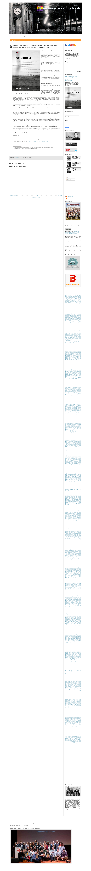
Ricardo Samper (67, 700)
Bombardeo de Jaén (68, 370)
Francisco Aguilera (70, 465)
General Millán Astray (74, 479)
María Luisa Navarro (78, 617)
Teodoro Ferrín (78, 722)
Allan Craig (69, 316)
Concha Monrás (67, 411)
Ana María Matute (68, 322)
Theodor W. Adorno (75, 725)
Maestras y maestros (72, 595)
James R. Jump (78, 512)
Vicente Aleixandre (77, 736)
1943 (77, 295)
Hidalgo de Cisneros (71, 497)
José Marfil (79, 540)
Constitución (67, 413)
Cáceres (79, 375)
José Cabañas (73, 530)
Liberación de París (73, 583)
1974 (74, 299)
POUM (70, 672)
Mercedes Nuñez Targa (77, 635)
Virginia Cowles (69, 743)
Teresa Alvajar (67, 723)
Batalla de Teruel (70, 359)
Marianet (76, 622)
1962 (68, 298)
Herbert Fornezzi (72, 495)
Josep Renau (74, 552)
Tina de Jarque (69, 726)
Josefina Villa (76, 551)
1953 (66, 297)
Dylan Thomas (70, 429)
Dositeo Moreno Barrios (68, 428)
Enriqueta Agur (72, 444)
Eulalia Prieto (67, 449)
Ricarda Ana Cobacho (72, 699)
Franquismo (67, 472)
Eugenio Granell (67, 448)
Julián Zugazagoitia (76, 570)
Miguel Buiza (74, 637)
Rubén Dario (75, 707)
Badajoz (71, 353)
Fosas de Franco (68, 463)
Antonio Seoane (78, 342)
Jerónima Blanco (75, 514)
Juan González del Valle (52, 158)
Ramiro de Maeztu (70, 683)
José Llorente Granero (72, 536)
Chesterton (76, 402)
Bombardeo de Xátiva (68, 372)
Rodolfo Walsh (67, 703)
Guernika (71, 489)
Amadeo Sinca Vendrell (74, 318)
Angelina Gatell (67, 333)
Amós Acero (73, 320)
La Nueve (77, 573)
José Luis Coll (73, 537)
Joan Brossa (73, 517)
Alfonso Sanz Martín (77, 313)
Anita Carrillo (79, 333)
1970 (66, 299)
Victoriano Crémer (78, 741)
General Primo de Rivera (74, 480)
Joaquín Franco (71, 520)
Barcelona (67, 355)
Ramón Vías (79, 689)
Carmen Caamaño (67, 386)
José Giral (74, 534)
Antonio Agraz (67, 337)
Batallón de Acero (78, 360)
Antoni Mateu (69, 335)
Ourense (73, 654)
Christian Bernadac (75, 403)
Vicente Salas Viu (68, 739)
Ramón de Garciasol (73, 684)
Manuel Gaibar (74, 601)
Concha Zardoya (72, 411)
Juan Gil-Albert (72, 559)
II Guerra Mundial (45, 158)
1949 (74, 296)
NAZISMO (49, 36)
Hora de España (73, 499)
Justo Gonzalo (70, 572)
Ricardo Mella (78, 699)
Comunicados (71, 409)
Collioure (79, 406)
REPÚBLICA (11, 36)
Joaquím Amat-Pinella (77, 518)
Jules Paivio (69, 568)
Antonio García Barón (74, 338)
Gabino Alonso (70, 196)
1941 (14, 158)
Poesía (79, 670)
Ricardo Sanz (73, 700)
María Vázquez (75, 621)
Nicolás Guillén (69, 649)
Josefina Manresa (71, 551)
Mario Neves (67, 624)
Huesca (69, 500)
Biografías (20, 158)
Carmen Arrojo (79, 385)
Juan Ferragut (77, 557)
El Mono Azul (72, 433)
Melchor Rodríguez (70, 634)
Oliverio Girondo (76, 652)
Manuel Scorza (71, 605)
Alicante (77, 315)
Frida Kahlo (77, 472)
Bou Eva (68, 373)
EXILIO (35, 36)
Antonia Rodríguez (78, 336)
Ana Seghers (74, 323)
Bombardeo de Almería (68, 368)
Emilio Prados (68, 441)
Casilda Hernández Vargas (72, 394)
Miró (76, 641)
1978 (66, 300)
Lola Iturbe (68, 585)
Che (74, 402)
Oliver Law (72, 652)
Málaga (66, 596)
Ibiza (80, 501)
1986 (73, 300)
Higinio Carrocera (78, 497)
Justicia (77, 571)
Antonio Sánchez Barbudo (72, 342)
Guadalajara (67, 489)
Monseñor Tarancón (78, 642)
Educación (70, 432)
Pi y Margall (67, 668)
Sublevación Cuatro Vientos (74, 719)
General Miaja (67, 479)
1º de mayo (77, 300)
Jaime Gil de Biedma (75, 511)
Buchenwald (73, 374)
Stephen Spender (78, 718)
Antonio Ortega (69, 341)
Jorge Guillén (73, 523)
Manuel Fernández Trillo (68, 601)
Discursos (79, 424)
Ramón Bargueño (67, 684)
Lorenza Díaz (79, 585)
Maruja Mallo (74, 626)
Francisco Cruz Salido (77, 466)
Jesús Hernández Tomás (74, 516)
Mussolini (71, 644)
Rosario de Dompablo (77, 706)
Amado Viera (70, 319)
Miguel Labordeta (67, 639)
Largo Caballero (73, 575)
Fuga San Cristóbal (77, 473)
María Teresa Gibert (78, 620)
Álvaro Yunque (71, 317)
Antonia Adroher (73, 335)
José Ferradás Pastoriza (77, 532)
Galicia (79, 476)
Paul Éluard (76, 659)
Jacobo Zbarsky (76, 510)
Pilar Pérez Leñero (78, 669)
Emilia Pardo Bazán (70, 439)
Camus (79, 378)
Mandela (77, 596)
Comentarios (68, 179)
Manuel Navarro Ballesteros (77, 603)
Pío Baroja (67, 670)
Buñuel (66, 375)
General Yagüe (73, 482)
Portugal (79, 671)
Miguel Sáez (72, 639)
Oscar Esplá (70, 654)
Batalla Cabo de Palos (74, 356)
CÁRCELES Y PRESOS (42, 36)
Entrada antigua (59, 195)
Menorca (66, 635)
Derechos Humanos (73, 421)
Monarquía (72, 642)
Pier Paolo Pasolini (74, 668)
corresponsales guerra (73, 415)
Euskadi (79, 449)
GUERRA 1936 (17, 36)
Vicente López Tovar (72, 738)
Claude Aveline (67, 405)
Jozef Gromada (77, 553)
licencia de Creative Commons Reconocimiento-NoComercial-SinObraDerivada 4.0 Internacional (72, 232)
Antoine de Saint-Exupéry (69, 334)
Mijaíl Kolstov (73, 640)
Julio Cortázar (73, 571)
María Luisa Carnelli (71, 617)
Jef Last (71, 514)
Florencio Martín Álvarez (69, 462)
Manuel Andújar (76, 598)
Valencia (66, 733)
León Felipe (67, 577)
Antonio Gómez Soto (72, 339)
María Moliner (76, 618)
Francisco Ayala (75, 465)
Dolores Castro (75, 425)
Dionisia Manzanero (68, 424)
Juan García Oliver (73, 558)
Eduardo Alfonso (75, 429)
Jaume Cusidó (72, 513)
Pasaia (77, 657)
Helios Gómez (74, 494)
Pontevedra (73, 671)
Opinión (66, 653)
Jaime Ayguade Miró (68, 511)
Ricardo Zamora (78, 700)
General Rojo (73, 481)
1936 (77, 294)
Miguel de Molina (78, 637)
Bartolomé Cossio (75, 355)
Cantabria (70, 379)
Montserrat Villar (72, 643)
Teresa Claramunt (72, 723)
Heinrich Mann (70, 494)
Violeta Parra (77, 742)
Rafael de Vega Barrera (77, 680)
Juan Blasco (75, 554)
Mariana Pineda (72, 622)
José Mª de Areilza (70, 538)
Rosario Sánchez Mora (69, 707)
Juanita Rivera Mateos (68, 567)
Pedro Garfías (73, 661)
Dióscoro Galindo (73, 424)
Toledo (77, 726)
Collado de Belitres (75, 406)
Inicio (37, 195)
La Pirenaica (69, 574)
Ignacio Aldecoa (71, 502)
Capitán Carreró (74, 379)
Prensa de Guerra (72, 673)
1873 (76, 289)
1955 (70, 297)
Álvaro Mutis (67, 317)
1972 (70, 299)
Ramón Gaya (73, 685)
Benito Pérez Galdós (77, 362)
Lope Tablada (72, 585)
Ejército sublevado (76, 432)
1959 (78, 297)
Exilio (41, 158)
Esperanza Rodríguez (78, 447)
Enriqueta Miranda (78, 444)
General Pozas (69, 480)
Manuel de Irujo (78, 600)
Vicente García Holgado (74, 737)
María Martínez (71, 618)
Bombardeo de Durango (68, 369)
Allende (72, 316)
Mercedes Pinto (67, 636)
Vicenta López (72, 736)
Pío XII (70, 670)
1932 (69, 294)
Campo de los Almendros (70, 377)
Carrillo (74, 392)
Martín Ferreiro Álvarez (73, 625)
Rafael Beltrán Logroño (77, 679)
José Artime (77, 528)
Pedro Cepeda (78, 660)
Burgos (69, 375)
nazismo (79, 645)
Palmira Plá (70, 657)
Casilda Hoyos (78, 394)
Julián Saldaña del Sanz (68, 570)
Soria (66, 718)
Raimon (66, 683)
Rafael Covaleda (72, 680)
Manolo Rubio (70, 597)
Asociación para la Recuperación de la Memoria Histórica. (39, 141)
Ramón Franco (78, 684)
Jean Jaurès (67, 514)
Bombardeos (74, 372)
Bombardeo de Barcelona (76, 368)
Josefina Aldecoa (78, 549)
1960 (80, 297)
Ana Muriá (72, 322)
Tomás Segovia (70, 727)
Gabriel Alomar (73, 474)
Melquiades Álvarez (78, 634)
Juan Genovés (67, 559)
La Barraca (70, 573)
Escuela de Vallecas (71, 447)
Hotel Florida (78, 499)
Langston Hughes (67, 575)
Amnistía (70, 320)
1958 (76, 297)
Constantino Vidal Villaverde (76, 412)
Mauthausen (60, 158)
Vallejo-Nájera (79, 734)
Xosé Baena (71, 745)
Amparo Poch (67, 321)
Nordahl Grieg (70, 650)
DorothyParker (79, 427)
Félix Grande (69, 456)
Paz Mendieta (74, 660)
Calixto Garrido (70, 376)
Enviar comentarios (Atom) (18, 200)
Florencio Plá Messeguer (77, 462)
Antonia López (73, 336)
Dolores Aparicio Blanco (69, 425)
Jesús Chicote (77, 515)
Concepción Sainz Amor (77, 409)
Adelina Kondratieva (78, 303)
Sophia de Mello (78, 717)
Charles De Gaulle (70, 402)
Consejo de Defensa (68, 412)
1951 (78, 296)
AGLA (80, 304)
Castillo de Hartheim (37, 158)
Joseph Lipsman (78, 552)
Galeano (75, 476)
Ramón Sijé (67, 689)
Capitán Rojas (79, 379)
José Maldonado (71, 539)
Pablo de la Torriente (69, 655)
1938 (66, 295)
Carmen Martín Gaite (75, 390)
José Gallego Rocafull (68, 533)
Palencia (66, 657)
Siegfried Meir (70, 715)
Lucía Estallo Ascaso (76, 587)
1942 (75, 295)
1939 (69, 295)
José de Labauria (76, 531)
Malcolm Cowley (70, 596)
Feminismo (76, 457)
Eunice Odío (76, 449)
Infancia (79, 505)
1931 (66, 294)
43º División (73, 301)
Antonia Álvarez (78, 335)
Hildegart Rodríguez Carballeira (70, 498)
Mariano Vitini (70, 623)
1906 (74, 290)
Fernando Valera (78, 460)
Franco (74, 471)
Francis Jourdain (69, 464)
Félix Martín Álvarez (74, 456)
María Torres (70, 198)
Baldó (70, 354)
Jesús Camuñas (72, 515)
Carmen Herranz (70, 389)
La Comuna (74, 573)
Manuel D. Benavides (72, 600)
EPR (66, 446)
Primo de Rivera (78, 673)
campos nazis (32, 158)
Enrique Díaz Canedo (75, 443)
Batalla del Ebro (75, 359)
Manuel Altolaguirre (71, 598)
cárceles (71, 380)
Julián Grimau (74, 569)
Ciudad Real (72, 404)
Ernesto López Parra (71, 446)
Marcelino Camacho (68, 608)
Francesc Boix (75, 463)
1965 (73, 298)
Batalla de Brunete (72, 357)
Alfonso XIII (73, 314)
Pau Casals (73, 659)
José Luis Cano (69, 537)
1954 (68, 297)
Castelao (72, 395)
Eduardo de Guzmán (74, 430)
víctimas (79, 739)
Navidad (75, 645)
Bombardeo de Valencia (77, 371)
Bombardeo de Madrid (69, 371)
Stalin (71, 718)
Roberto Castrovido (75, 701)
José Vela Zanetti (70, 548)
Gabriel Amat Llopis (78, 474)
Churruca (79, 403)
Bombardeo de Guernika (76, 369)
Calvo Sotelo (73, 376)
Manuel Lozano (70, 602)
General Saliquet (78, 481)
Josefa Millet (73, 549)
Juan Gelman (78, 558)
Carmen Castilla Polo (73, 386)
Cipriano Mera (67, 404)
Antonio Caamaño (78, 337)
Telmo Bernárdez (67, 721)
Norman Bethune (75, 650)
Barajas (76, 354)
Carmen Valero (74, 391)
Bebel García (79, 361)
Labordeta (76, 574)
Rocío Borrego (74, 702)
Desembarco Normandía (68, 422)
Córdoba (76, 414)
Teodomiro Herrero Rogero (72, 722)
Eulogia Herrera (72, 449)
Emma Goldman (74, 441)
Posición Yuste (67, 672)
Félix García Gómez (73, 455)
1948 (72, 296)
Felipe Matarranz (67, 455)
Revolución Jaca (68, 698)
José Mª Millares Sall (76, 538)
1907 (76, 290)
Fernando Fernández (72, 460)
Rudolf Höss (69, 708)
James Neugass (74, 512)
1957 (74, 297)
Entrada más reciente (13, 195)
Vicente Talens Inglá (74, 739)
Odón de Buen (76, 651)
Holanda (79, 498)
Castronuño (75, 396)
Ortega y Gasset (78, 653)
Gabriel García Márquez (74, 475)
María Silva (72, 620)
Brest (70, 373)
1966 (75, 298)
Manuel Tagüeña (75, 605)
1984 (71, 300)
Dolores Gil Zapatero (70, 426)
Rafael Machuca (72, 681)
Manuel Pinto (71, 604)
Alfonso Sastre (67, 314)
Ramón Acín (79, 683)
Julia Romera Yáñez (78, 568)
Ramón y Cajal (67, 690)
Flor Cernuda (79, 461)
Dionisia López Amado (77, 423)
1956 (72, 297)
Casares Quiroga (75, 393)
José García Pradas (70, 534)
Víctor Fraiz (67, 740)
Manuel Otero (67, 604)
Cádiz (66, 376)
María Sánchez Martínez (77, 619)
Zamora (79, 745)
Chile (71, 403)
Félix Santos (72, 457)
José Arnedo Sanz (72, 528)
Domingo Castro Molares (77, 426)
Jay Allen (79, 513)
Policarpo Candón (68, 671)
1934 (73, 294)
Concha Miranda (78, 410)
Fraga (72, 463)
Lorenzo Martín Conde (68, 586)
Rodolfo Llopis (79, 702)
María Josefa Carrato (75, 616)
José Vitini (79, 548)
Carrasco (66, 392)
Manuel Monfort (70, 603)
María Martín (67, 618)
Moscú (77, 643)
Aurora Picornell (75, 351)
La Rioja (73, 574)
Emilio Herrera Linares (70, 440)
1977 (80, 299)
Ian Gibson (77, 501)
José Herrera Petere (77, 535)
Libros (57, 158)
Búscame (72, 375)
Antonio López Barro (78, 339)
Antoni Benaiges (75, 334)
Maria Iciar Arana (74, 615)
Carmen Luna (69, 390)
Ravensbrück (73, 691)
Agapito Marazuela (76, 304)
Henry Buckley (67, 495)
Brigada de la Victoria (74, 373)
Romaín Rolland (72, 703)
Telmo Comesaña (73, 721)
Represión (69, 693)
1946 (68, 296)
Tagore (76, 720)
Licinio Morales (67, 584)
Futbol (66, 474)
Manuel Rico (67, 605)
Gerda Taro (76, 483)
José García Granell (74, 533)
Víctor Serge (68, 741)
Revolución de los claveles (77, 697)
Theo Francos (70, 725)
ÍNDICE (72, 36)
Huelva (66, 500)
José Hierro (67, 536)
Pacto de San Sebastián (73, 656)
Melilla (74, 634)
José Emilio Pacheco (70, 532)
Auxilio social (67, 352)
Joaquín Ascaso (67, 519)
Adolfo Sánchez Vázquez (69, 304)
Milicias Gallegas (67, 641)
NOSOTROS (59, 36)
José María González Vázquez (70, 541)
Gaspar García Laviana (77, 477)
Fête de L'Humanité (74, 461)
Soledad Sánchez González (72, 717)
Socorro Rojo (74, 716)
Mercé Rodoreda (70, 635)
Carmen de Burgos (75, 387)
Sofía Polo (66, 717)
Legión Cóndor (71, 576)
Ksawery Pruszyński (76, 572)
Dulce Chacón (78, 428)
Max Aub (66, 633)
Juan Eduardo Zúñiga (72, 557)
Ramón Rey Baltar (68, 688)
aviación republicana (77, 352)
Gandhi (70, 477)
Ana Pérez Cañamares (77, 322)
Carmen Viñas (79, 391)
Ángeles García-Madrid (77, 332)
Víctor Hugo (70, 740)
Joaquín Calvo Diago (74, 519)
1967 (76, 298)
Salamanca (72, 708)
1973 (72, 299)
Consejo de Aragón (78, 411)
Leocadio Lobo (76, 576)
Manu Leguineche (74, 597)
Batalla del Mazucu (72, 360)
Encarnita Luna (70, 443)
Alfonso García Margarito (69, 313)
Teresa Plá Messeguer (73, 724)
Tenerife (77, 721)
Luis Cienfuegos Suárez (72, 589)
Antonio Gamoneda (68, 338)
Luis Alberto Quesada (76, 588)
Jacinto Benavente (71, 510)
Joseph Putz (67, 553)
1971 (68, 299)
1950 (76, 296)
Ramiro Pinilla (75, 683)
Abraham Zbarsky (68, 303)
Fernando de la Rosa (68, 459)
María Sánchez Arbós (70, 619)
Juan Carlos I (70, 555)
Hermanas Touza (74, 496)
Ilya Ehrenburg (75, 504)
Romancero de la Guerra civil (73, 704)
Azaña (68, 353)
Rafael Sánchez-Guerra (71, 682)
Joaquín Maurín (75, 520)
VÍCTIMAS (30, 36)
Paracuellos (74, 657)
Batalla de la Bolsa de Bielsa (73, 358)
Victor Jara (74, 740)
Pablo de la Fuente (78, 654)
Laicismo (79, 574)
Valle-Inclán (74, 734)
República (74, 693)
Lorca (76, 585)
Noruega (79, 650)
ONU (80, 652)
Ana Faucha (71, 321)
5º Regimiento (77, 301)
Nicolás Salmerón (74, 649)
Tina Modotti (74, 726)
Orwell (66, 654)
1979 (68, 300)
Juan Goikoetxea (76, 559)
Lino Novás (75, 584)
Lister (66, 585)
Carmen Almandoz (73, 385)
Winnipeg (79, 744)
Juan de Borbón (70, 556)
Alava (80, 306)
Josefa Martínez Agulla (68, 549)
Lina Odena (71, 584)
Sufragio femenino (72, 720)
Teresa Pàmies (67, 724)
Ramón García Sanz (68, 685)
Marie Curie (74, 623)
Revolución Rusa (74, 698)
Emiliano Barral (76, 439)
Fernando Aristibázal (77, 458)
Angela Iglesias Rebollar (72, 331)
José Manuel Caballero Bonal (73, 540)
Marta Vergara (71, 624)
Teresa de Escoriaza (78, 723)
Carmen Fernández (72, 388)
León (80, 576)
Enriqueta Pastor (73, 445)
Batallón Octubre (73, 361)
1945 (66, 296)
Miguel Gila (67, 638)
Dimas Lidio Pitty (70, 423)
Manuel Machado (75, 602)
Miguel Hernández (73, 638)
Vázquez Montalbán (68, 735)
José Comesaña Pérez (71, 531)
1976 (78, 299)
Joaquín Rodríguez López (72, 521)
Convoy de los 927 (78, 413)
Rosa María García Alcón (69, 706)
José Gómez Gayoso (71, 535)
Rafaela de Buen (78, 682)
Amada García (76, 317)
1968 (78, 298)
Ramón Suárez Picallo (73, 689)
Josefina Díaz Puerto (75, 550)
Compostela (67, 409)
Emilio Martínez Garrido (77, 440)
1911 (66, 291)
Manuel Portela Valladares (77, 604)
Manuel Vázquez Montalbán (76, 606)
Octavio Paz (67, 651)
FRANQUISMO (24, 36)
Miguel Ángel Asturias (68, 637)
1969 (80, 298)
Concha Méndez (73, 410)
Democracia (79, 420)
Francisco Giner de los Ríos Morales (70, 467)
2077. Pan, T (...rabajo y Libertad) (74, 169)
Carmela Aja (69, 385)
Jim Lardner (69, 517)
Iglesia (66, 502)
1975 (76, 299)
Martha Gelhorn (76, 624)
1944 (80, 295)
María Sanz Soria (68, 620)
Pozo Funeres (73, 672)
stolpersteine (67, 719)
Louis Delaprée (69, 587)
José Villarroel (75, 548)
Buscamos (76, 375)
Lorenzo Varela (74, 586)
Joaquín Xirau (78, 521)
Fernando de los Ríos (74, 459)
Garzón (73, 477)
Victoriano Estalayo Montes (69, 742)
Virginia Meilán (74, 743)
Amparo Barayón (78, 320)
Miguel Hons (79, 638)
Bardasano (70, 355)
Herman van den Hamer (68, 496)
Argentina (68, 344)
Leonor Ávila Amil (73, 577)
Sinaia (70, 716)
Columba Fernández (68, 407)
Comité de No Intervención (72, 408)
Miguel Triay (76, 639)
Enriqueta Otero (67, 445)
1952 (80, 296)
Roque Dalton (74, 705)
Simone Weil (67, 716)
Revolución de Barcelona (69, 697)
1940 (71, 295)
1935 (75, 294)
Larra (77, 575)
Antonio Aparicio (72, 337)
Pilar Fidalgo (79, 668)
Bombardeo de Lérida (77, 370)
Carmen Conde (70, 387)
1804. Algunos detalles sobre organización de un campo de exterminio (76, 158)
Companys (79, 408)
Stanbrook (73, 718)
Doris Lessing (74, 427)
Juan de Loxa (76, 556)
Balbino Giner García (75, 353)
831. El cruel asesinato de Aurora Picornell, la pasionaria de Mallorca (76, 164)
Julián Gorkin (70, 569)
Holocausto (67, 499)
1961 (66, 298)
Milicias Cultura (78, 640)
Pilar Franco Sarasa (68, 669)
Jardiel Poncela (67, 513)
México (79, 636)
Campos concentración (25, 158)
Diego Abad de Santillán (75, 422)
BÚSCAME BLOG (66, 36)
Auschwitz (79, 351)
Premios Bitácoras (78, 672)
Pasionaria (73, 658)
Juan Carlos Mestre (76, 555)
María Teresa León (69, 621)
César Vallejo (72, 401)
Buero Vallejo (78, 374)
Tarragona (79, 720)
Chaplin (66, 402)
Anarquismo (79, 323)
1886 (66, 290)
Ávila (66, 353)
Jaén (80, 510)
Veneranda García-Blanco (75, 735)
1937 (80, 294)
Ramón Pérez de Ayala (77, 687)
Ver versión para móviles (36, 197)
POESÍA (54, 36)
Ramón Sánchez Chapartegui (76, 688)
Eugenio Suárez (78, 448)
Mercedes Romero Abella (74, 636)
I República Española (72, 501)
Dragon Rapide (74, 428)
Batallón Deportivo (68, 361)
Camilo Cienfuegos (78, 376)
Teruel (77, 724)
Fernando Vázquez (68, 461)
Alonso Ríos (79, 316)
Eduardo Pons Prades (74, 431)
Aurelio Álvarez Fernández (69, 350)
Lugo (71, 588)
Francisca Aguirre (75, 464)
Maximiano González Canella (73, 633)
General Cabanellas (78, 478)
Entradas (68, 177)
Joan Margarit (77, 517)
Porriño (77, 671)
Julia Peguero (73, 568)
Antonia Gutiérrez (67, 336)
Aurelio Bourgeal (75, 350)
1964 (71, 298)
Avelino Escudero (71, 352)
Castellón (76, 395)
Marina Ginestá (78, 623)
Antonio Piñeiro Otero (74, 341)
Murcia (68, 644)
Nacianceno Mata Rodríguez (77, 644)
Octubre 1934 (71, 651)
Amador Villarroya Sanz (75, 319)
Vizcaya (77, 743)
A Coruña (17, 158)
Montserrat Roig (67, 643)
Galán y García (71, 476)
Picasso (70, 668)
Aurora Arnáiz (70, 351)
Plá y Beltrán (74, 670)
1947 (70, 296)
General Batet (72, 478)
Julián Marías (79, 569)
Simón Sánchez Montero (77, 715)
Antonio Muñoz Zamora (75, 340)
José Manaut (76, 539)
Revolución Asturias (69, 696)
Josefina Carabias (68, 550)
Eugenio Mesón (73, 448)
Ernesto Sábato (76, 446)
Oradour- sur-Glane (71, 653)
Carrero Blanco (70, 392)
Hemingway (79, 494)
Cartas (77, 392)
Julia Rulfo (66, 569)
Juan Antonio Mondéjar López (69, 554)
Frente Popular (73, 472)
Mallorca (74, 596)
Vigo (74, 742)
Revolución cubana (77, 696)
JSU (80, 553)
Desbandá (79, 421)
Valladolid (70, 734)
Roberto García (70, 702)
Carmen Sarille (69, 391)
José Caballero (67, 530)
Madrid (66, 595)
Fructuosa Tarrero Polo (70, 473)
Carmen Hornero (75, 389)
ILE (69, 504)
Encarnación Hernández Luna (72, 442)
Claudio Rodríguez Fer (74, 405)
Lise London (79, 584)
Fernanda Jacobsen (71, 458)
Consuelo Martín (72, 413)
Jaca (68, 510)
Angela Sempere (70, 332)
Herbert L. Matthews (78, 495)
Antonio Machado (68, 340)
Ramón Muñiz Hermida (70, 687)
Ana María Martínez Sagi (77, 321)
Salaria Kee (76, 708)
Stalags (68, 718)
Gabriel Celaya (68, 475)
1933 (71, 294)
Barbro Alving (79, 354)
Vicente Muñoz (78, 738)
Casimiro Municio (68, 395)
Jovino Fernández (71, 553)
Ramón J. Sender (71, 686)
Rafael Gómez (67, 681)
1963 (69, 298)
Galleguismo (67, 477)
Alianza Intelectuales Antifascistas (70, 315)
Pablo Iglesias (76, 655)
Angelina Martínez (73, 333)
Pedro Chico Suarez (68, 661)
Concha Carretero (67, 410)
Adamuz (72, 303)
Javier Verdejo (76, 513)
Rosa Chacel (78, 705)
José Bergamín (72, 529)
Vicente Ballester (67, 737)
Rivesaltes (66, 701)
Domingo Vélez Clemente (68, 427)
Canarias (66, 379)
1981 (69, 300)
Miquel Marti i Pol (73, 641)
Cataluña (79, 396)
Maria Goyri (69, 615)
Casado (72, 393)
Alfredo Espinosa (78, 314)
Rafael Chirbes (67, 680)
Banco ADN (72, 354)
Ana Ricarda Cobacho (68, 323)
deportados (67, 421)
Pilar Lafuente (73, 669)
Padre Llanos (79, 656)
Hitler (77, 498)
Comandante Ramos (74, 407)
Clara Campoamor (77, 404)
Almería (75, 316)
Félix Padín (69, 457)
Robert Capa (70, 701)
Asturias (72, 349)
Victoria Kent (72, 741)
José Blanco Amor (78, 529)
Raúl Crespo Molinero (74, 690)
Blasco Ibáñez (70, 367)
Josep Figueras (69, 552)
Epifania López (78, 445)
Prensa (66, 673)
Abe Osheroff (73, 302)
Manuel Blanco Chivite (71, 599)
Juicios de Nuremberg (75, 567)
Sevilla (66, 715)
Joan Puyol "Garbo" (70, 518)
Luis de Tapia (77, 589)
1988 (74, 300)
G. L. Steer (69, 474)
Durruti (66, 429)
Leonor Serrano (78, 577)
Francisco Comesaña (71, 466)
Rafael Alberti (71, 679)
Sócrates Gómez (78, 716)
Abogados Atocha (78, 302)
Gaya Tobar (67, 478)
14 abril (72, 289)
